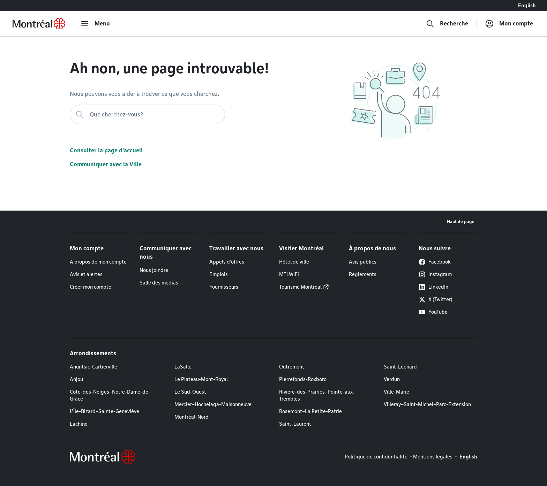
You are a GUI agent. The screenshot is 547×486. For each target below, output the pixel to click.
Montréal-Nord (191, 417)
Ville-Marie (396, 392)
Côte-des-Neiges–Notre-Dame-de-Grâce (110, 395)
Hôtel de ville (294, 262)
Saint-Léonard (400, 367)
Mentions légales (432, 457)
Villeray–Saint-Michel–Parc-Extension (427, 404)
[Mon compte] (509, 24)
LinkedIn (433, 286)
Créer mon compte (90, 287)
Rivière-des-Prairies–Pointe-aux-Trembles (317, 395)
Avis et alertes (86, 274)
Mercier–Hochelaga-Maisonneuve (213, 404)
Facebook (435, 261)
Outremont (291, 367)
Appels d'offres (226, 262)
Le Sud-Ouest (190, 392)
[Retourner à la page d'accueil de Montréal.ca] (38, 24)
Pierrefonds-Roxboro (303, 379)
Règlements (362, 274)
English (527, 5)
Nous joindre (154, 270)
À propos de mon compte (98, 262)
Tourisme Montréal (300, 287)
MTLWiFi (289, 274)
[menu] (95, 24)
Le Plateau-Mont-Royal (201, 379)
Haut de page (460, 221)
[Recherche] (447, 24)
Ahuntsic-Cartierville (93, 367)
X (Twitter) (435, 299)
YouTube (433, 312)
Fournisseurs (223, 287)
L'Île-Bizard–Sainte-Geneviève (104, 411)
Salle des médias (159, 283)
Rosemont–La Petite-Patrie (310, 411)
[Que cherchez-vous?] (147, 114)
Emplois (218, 274)
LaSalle (183, 367)
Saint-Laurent (295, 424)
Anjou (76, 379)
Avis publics (362, 262)
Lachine (79, 424)
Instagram (435, 274)
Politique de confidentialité (376, 457)
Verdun (392, 379)
